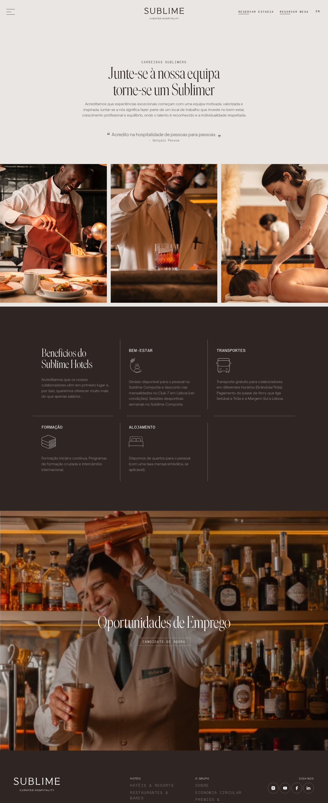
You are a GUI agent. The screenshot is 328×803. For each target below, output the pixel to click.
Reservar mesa (294, 11)
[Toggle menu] (11, 12)
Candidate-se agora (164, 642)
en (318, 11)
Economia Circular (218, 792)
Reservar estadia (256, 11)
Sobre (202, 785)
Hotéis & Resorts (152, 785)
